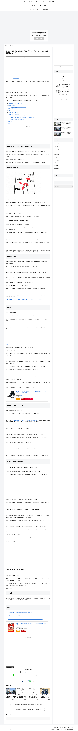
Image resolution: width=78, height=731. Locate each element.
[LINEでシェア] (20, 675)
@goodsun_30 (16, 78)
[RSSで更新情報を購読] (33, 681)
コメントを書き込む (28, 718)
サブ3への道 (57, 146)
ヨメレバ (21, 627)
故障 (12, 667)
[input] (63, 67)
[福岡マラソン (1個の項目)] (59, 179)
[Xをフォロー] (25, 681)
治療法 (9, 110)
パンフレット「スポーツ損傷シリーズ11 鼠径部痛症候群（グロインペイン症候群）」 (25, 619)
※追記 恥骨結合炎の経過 (13, 114)
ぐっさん (63, 82)
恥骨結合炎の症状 (11, 105)
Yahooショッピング (29, 399)
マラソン (57, 149)
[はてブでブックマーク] (43, 672)
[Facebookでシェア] (28, 672)
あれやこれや (57, 168)
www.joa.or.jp (9, 344)
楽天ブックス (23, 630)
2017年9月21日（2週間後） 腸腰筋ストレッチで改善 (21, 116)
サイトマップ (70, 727)
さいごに (10, 121)
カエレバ (21, 395)
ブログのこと (58, 171)
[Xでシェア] (13, 672)
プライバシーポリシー (63, 727)
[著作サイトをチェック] (23, 681)
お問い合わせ (55, 727)
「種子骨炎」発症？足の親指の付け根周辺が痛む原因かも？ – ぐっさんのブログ (22, 303)
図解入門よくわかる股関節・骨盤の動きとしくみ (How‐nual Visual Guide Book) (31, 624)
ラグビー (56, 165)
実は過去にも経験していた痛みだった (18, 107)
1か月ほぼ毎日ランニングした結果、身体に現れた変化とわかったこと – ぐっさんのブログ (24, 299)
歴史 (56, 162)
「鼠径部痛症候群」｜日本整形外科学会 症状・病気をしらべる (24, 420)
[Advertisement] (39, 19)
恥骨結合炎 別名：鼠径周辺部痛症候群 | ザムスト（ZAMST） (20, 612)
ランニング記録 (58, 152)
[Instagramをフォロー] (28, 681)
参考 (9, 123)
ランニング (8, 667)
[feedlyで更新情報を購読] (30, 681)
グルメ (56, 157)
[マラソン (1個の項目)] (68, 179)
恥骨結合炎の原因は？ (12, 108)
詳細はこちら (39, 38)
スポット (57, 160)
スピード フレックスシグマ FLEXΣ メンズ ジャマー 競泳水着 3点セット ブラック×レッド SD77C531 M (31, 392)
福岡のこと (56, 154)
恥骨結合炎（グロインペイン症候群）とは (16, 103)
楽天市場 (22, 398)
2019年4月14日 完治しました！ (17, 119)
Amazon (18, 398)
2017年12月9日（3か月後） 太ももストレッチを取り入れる (23, 117)
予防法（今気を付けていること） (15, 112)
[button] (35, 675)
